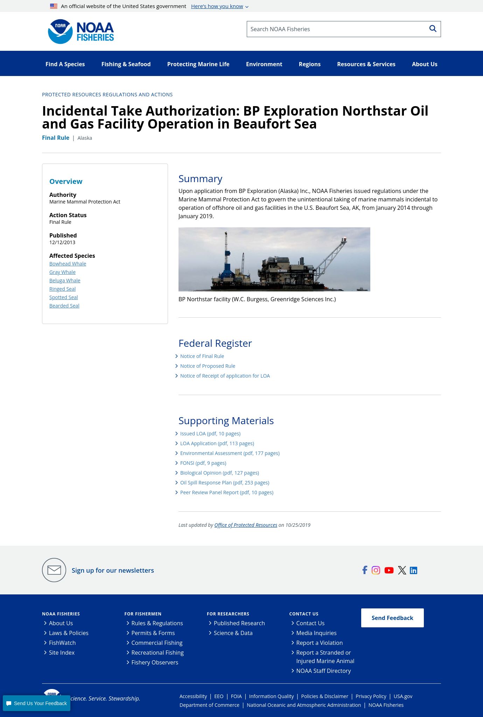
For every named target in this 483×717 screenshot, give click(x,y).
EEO (218, 696)
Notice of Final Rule (202, 356)
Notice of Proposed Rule (207, 366)
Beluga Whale (64, 280)
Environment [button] (264, 64)
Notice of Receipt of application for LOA (225, 375)
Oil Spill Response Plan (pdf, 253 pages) (224, 482)
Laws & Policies (69, 633)
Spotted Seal (63, 297)
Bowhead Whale (67, 263)
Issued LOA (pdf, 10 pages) (210, 433)
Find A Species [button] (65, 64)
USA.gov (403, 696)
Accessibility (193, 696)
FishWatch (62, 643)
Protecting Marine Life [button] (198, 64)
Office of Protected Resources (246, 525)
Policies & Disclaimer (325, 696)
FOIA (236, 696)
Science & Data (233, 633)
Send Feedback (392, 618)
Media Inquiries (316, 633)
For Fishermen (143, 614)
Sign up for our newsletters (113, 570)
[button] (36, 703)
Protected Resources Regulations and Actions (107, 94)
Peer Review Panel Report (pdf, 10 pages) (226, 492)
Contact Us (304, 614)
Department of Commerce (209, 705)
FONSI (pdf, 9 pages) (203, 463)
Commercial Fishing (157, 643)
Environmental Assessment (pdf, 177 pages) (230, 453)
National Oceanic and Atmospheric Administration (304, 705)
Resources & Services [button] (366, 64)
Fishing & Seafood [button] (126, 64)
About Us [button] (425, 64)
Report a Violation (319, 643)
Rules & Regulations (157, 623)
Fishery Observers (155, 662)
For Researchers (228, 614)
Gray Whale (62, 272)
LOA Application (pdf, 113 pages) (217, 443)
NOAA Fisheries (61, 614)
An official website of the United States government (146, 6)
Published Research (239, 623)
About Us (61, 623)
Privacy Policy (371, 696)
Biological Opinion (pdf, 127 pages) (219, 472)
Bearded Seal (64, 305)
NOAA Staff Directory (323, 671)
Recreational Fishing (158, 652)
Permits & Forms (153, 633)
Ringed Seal (62, 288)
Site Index (62, 652)
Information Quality (271, 696)
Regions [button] (310, 64)
